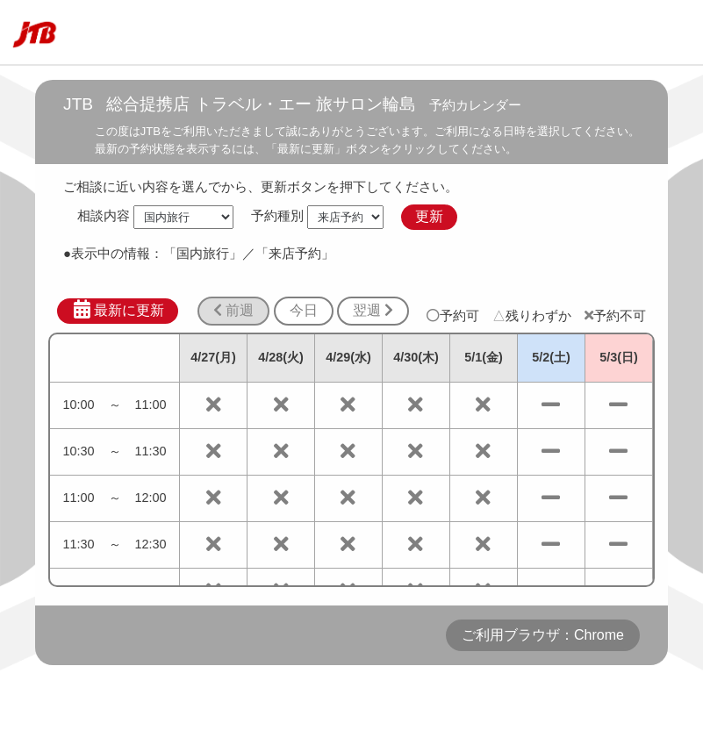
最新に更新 (118, 310)
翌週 (373, 310)
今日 (304, 310)
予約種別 (277, 216)
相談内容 (103, 216)
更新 (429, 216)
